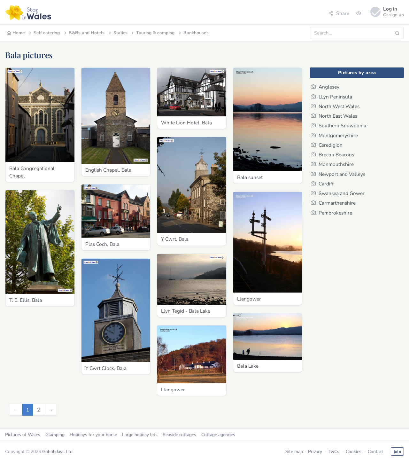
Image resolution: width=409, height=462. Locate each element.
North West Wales (335, 106)
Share (338, 13)
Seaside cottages (179, 435)
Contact (375, 452)
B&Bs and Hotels (83, 33)
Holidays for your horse (93, 435)
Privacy (315, 452)
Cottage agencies (218, 435)
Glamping (55, 435)
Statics (117, 33)
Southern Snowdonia (338, 125)
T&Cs (333, 452)
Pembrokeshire (331, 212)
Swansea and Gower (338, 193)
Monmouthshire (332, 164)
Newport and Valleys (338, 174)
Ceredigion (327, 145)
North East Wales (334, 116)
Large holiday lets (140, 435)
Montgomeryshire (334, 135)
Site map (294, 452)
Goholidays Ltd (57, 452)
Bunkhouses (193, 33)
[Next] (50, 410)
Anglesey (325, 86)
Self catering (44, 33)
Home (16, 33)
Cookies (353, 452)
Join (397, 451)
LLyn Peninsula (331, 96)
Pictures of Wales (22, 435)
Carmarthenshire (333, 203)
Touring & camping (152, 33)
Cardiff (322, 183)
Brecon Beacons (332, 154)
